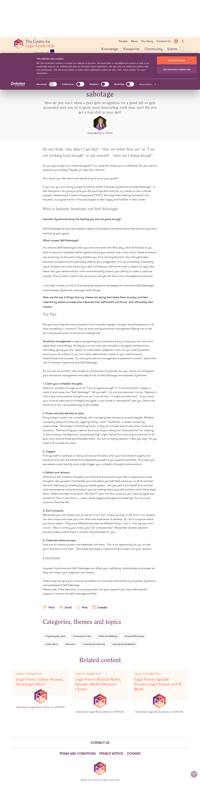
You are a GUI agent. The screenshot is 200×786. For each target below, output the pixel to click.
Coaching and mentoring (94, 644)
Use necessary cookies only (177, 16)
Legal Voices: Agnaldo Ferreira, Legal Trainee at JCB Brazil (157, 684)
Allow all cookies (176, 7)
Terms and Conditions (77, 753)
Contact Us (164, 41)
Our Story (147, 41)
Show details (145, 31)
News (134, 41)
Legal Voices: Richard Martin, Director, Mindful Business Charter (98, 684)
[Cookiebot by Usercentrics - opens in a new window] (18, 31)
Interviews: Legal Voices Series (33, 707)
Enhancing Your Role (82, 636)
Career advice (52, 644)
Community (153, 49)
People (123, 41)
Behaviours (70, 644)
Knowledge (110, 49)
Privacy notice (111, 753)
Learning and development (123, 644)
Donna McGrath (95, 133)
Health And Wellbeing (108, 636)
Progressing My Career (55, 636)
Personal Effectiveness (134, 636)
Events (172, 49)
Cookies (134, 753)
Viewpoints (131, 49)
